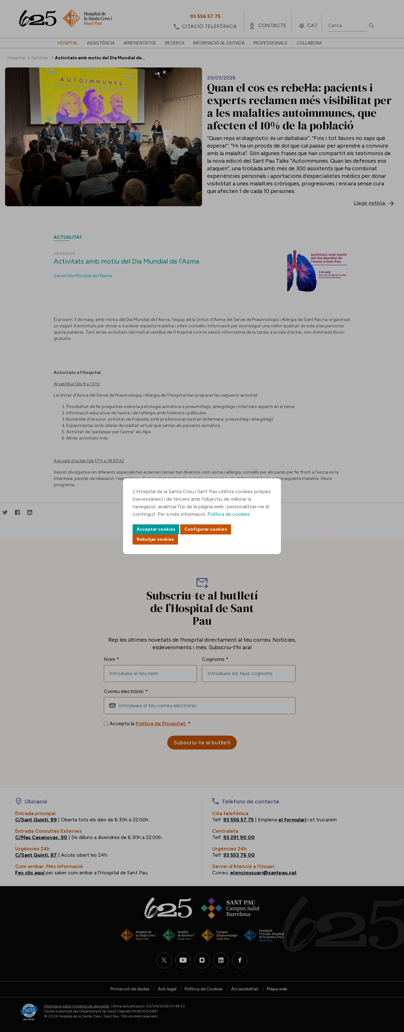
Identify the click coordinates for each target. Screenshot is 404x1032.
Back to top (388, 992)
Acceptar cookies (156, 529)
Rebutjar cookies (155, 539)
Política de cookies (228, 514)
